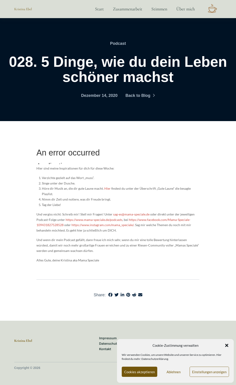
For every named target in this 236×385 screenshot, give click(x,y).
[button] (226, 345)
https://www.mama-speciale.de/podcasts (94, 220)
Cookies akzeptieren (139, 372)
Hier (107, 188)
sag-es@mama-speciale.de (131, 214)
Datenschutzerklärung (154, 359)
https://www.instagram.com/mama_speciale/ (103, 225)
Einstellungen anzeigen (209, 372)
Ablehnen (174, 372)
